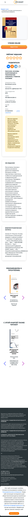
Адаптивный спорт (14, 296)
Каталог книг (5, 9)
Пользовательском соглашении (11, 492)
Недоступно (14, 47)
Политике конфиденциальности (13, 505)
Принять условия (14, 513)
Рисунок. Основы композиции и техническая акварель (11, 11)
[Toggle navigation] (5, 2)
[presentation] (5, 298)
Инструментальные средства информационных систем (14, 351)
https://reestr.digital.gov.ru (19, 461)
